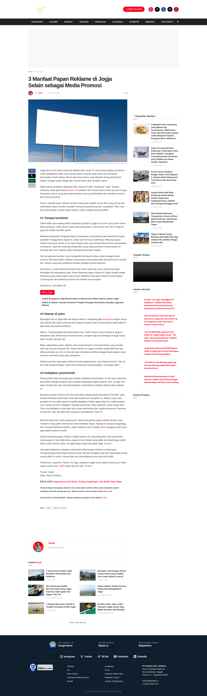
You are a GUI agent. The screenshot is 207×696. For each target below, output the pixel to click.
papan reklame (60, 508)
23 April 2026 (156, 246)
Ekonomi (83, 22)
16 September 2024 (54, 598)
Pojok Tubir (39, 72)
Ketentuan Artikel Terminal (78, 677)
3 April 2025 (51, 610)
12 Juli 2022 (51, 580)
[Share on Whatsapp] (32, 184)
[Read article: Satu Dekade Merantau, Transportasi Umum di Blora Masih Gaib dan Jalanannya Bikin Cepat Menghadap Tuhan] (141, 217)
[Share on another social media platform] (32, 191)
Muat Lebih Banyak (77, 622)
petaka (103, 427)
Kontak (70, 681)
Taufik (40, 93)
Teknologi (100, 22)
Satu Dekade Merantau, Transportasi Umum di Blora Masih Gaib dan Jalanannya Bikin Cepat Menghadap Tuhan (164, 219)
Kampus (68, 22)
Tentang (70, 666)
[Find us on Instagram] (150, 9)
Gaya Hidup (167, 22)
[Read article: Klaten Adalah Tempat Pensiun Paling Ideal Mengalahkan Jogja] (88, 590)
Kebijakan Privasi (112, 677)
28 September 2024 (105, 613)
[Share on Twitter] (32, 178)
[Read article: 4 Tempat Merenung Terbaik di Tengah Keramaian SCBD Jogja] (36, 608)
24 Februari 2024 (105, 595)
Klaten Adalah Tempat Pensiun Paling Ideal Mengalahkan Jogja (112, 589)
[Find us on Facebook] (163, 9)
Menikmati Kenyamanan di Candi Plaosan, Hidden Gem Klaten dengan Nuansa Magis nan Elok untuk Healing (161, 379)
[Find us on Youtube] (176, 9)
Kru (68, 670)
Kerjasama (109, 666)
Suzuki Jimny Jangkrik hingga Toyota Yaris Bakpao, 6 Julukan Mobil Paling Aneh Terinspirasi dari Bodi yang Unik (164, 177)
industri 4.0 (72, 190)
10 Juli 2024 (102, 580)
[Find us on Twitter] (157, 9)
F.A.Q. (107, 670)
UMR (61, 466)
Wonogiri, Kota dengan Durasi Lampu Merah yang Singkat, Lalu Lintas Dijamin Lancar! (112, 574)
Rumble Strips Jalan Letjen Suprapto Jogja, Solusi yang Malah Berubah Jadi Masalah (111, 607)
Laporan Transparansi (114, 681)
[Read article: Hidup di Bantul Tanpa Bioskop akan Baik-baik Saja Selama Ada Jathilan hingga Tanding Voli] (141, 238)
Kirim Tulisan (134, 9)
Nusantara (37, 22)
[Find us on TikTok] (169, 9)
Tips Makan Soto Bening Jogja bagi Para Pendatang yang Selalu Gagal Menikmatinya (160, 365)
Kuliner (54, 22)
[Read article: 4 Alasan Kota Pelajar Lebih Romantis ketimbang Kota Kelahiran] (36, 575)
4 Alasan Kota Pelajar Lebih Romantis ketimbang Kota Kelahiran (59, 574)
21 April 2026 (156, 142)
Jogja (48, 508)
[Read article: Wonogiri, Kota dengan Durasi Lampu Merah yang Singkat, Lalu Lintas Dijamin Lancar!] (88, 575)
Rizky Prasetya (72, 503)
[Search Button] (178, 22)
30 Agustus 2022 (53, 93)
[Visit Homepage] (41, 9)
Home (30, 72)
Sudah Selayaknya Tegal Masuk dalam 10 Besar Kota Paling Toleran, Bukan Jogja (80, 298)
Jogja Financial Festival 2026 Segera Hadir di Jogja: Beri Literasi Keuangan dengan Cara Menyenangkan (161, 351)
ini (108, 491)
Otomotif (134, 22)
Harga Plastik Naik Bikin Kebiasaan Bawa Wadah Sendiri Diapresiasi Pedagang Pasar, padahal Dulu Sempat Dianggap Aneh (164, 198)
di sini (104, 498)
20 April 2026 (156, 186)
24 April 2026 (156, 228)
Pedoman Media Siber (114, 674)
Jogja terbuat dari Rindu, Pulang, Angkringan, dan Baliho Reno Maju (87, 481)
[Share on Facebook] (32, 172)
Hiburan (149, 22)
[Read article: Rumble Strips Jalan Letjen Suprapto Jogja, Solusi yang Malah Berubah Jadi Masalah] (88, 608)
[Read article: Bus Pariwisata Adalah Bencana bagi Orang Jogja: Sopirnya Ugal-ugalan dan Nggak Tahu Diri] (36, 590)
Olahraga (117, 22)
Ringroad (107, 319)
